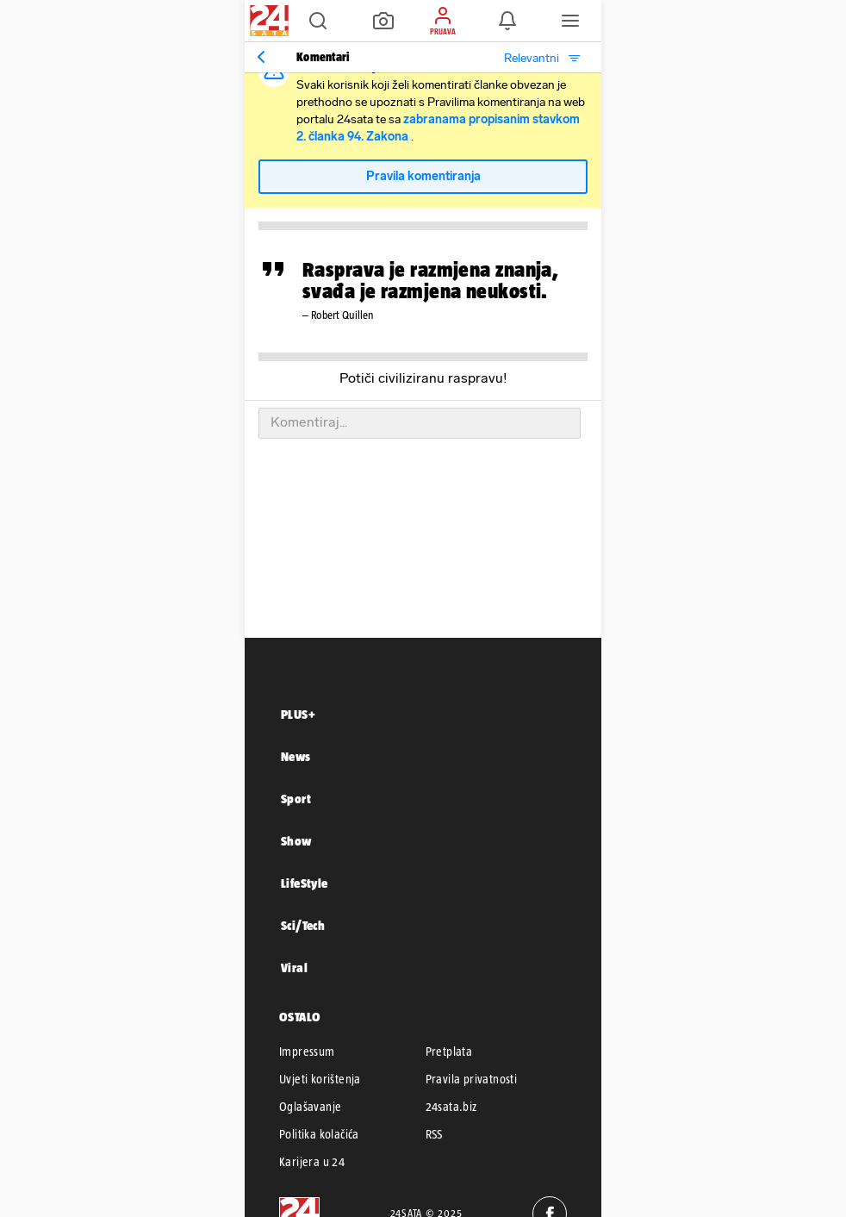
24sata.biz (451, 1107)
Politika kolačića (319, 1134)
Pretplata (449, 1051)
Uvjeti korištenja (320, 1079)
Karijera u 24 (312, 1162)
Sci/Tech (303, 925)
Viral (294, 967)
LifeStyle (304, 883)
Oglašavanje (310, 1107)
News (296, 756)
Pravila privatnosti (472, 1079)
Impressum (307, 1051)
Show (296, 840)
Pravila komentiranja (423, 176)
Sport (296, 798)
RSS (434, 1134)
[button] (318, 20)
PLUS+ (298, 714)
